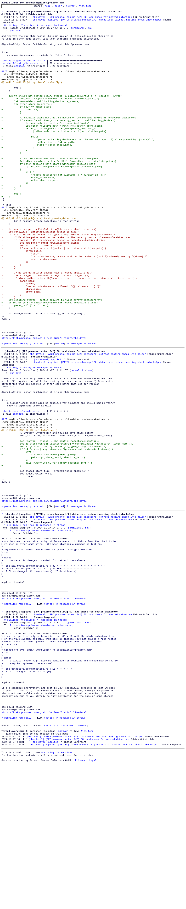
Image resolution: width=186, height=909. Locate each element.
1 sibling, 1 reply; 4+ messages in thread (33, 439)
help (53, 7)
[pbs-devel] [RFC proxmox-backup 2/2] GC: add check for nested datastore (81, 19)
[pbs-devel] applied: (48, 429)
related (38, 411)
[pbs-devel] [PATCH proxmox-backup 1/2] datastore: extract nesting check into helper (87, 423)
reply (27, 411)
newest (82, 865)
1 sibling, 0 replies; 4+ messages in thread (34, 627)
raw (90, 32)
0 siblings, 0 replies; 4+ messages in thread (35, 740)
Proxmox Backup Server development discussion (41, 633)
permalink (77, 32)
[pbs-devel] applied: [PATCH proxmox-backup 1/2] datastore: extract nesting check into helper (96, 22)
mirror (76, 7)
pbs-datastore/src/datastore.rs (24, 491)
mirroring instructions (56, 897)
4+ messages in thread (81, 411)
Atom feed (90, 7)
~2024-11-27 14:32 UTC (59, 865)
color (63, 7)
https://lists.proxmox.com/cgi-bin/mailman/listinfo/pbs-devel (43, 404)
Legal (92, 906)
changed (19, 78)
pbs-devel (16, 36)
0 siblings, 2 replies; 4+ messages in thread (35, 29)
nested (59, 411)
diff (4, 85)
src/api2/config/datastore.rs (23, 75)
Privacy (80, 906)
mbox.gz (63, 872)
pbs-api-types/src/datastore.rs (24, 71)
